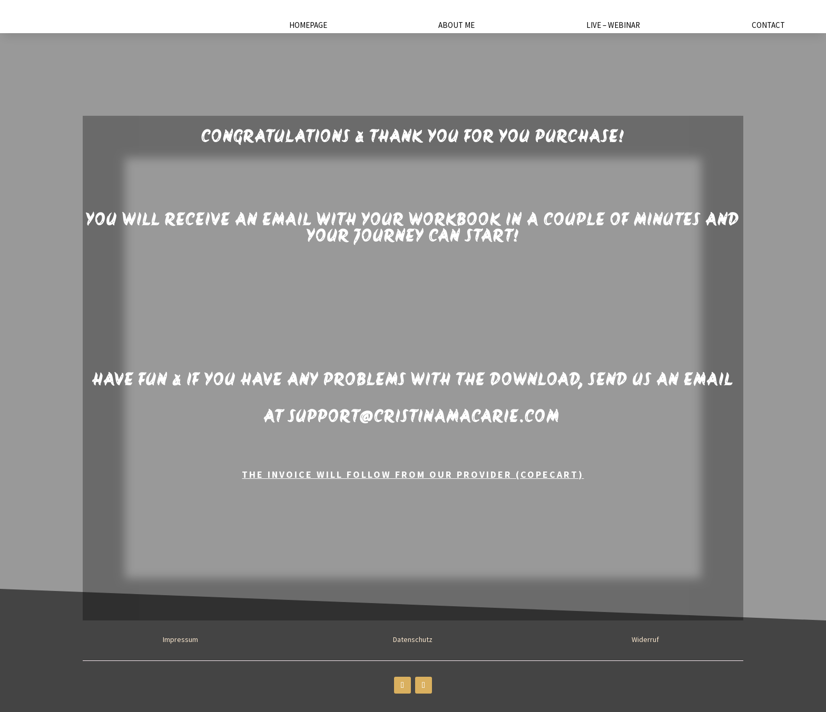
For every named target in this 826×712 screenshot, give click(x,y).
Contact (768, 26)
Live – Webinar (613, 26)
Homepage (308, 26)
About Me (456, 26)
